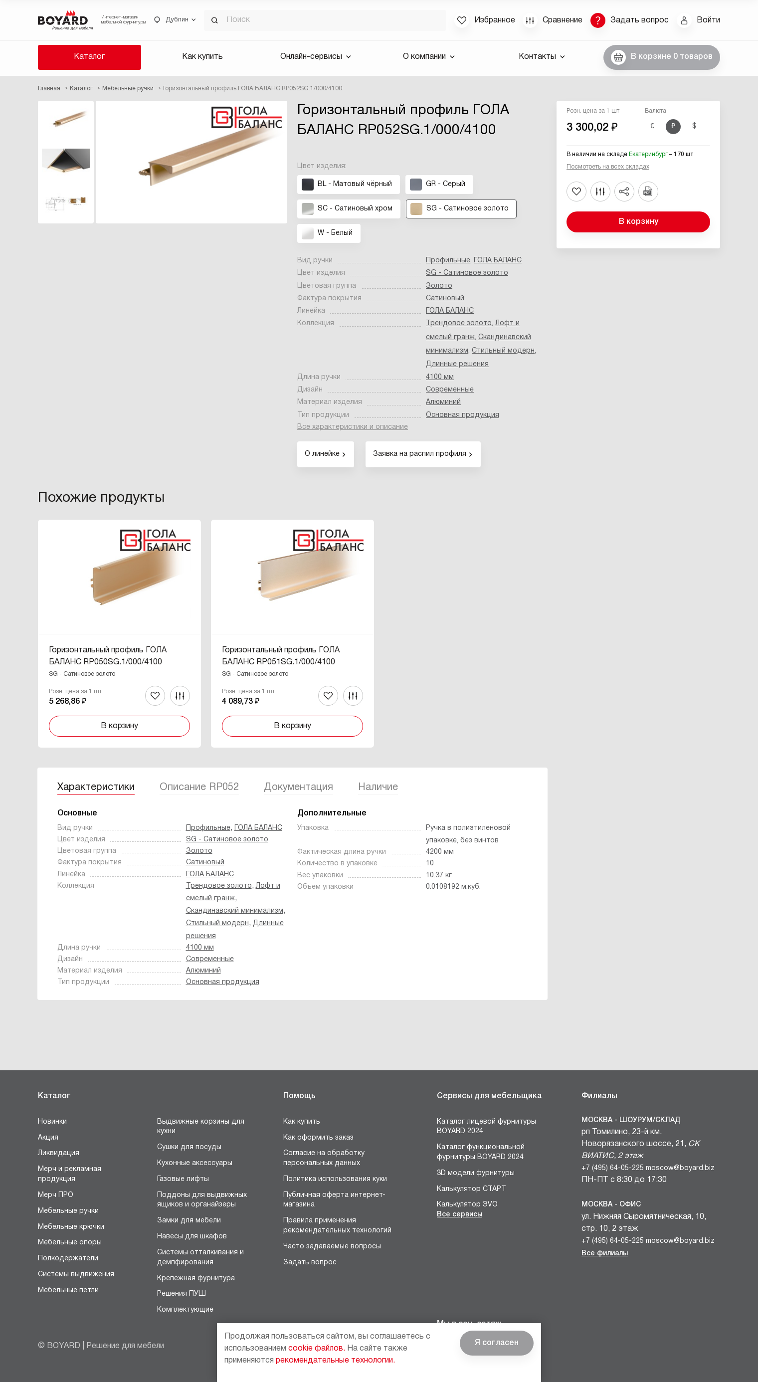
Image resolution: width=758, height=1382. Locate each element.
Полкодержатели (68, 1258)
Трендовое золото (459, 323)
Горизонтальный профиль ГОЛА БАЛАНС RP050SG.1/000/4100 (108, 656)
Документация (298, 787)
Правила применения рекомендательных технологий (337, 1225)
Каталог (89, 56)
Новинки (52, 1122)
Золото (439, 286)
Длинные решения (457, 364)
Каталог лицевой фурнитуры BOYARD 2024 (486, 1127)
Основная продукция (462, 415)
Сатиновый (445, 298)
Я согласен (497, 1343)
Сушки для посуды (189, 1147)
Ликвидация (58, 1153)
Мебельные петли (68, 1290)
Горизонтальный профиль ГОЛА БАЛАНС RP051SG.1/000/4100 (281, 656)
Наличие (378, 787)
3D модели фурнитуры (476, 1173)
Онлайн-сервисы (315, 56)
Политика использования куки (335, 1179)
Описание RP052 (199, 787)
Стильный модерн (503, 351)
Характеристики (96, 787)
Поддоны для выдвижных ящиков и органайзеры (202, 1200)
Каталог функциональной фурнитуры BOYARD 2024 (481, 1152)
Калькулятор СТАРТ (471, 1189)
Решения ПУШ (181, 1294)
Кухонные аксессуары (194, 1163)
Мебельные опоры (70, 1242)
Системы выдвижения (76, 1274)
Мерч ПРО (55, 1195)
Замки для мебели (189, 1220)
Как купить (202, 56)
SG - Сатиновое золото (467, 273)
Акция (48, 1138)
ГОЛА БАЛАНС (498, 260)
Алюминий (443, 402)
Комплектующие (185, 1310)
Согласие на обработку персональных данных (324, 1158)
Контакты (542, 56)
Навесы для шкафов (192, 1236)
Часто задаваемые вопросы (332, 1246)
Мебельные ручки (68, 1211)
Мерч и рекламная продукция (69, 1174)
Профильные (448, 260)
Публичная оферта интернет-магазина (334, 1200)
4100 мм (440, 377)
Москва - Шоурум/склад (631, 1120)
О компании (429, 56)
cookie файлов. (316, 1348)
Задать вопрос (310, 1262)
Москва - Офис (611, 1204)
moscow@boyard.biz (680, 1168)
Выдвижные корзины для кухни (200, 1127)
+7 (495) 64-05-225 (612, 1168)
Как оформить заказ (318, 1138)
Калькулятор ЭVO (467, 1204)
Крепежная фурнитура (196, 1278)
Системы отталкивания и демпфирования (200, 1257)
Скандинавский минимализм (234, 911)
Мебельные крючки (71, 1227)
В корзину (638, 221)
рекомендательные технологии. (335, 1360)
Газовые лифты (183, 1179)
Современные (450, 390)
